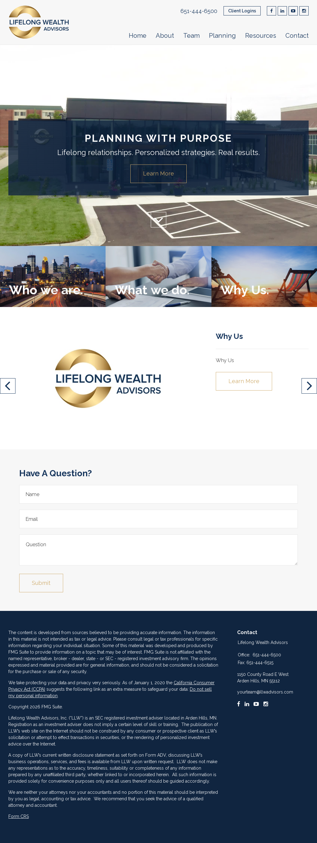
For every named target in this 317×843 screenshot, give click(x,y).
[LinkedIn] (247, 704)
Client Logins (242, 10)
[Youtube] (256, 704)
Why (245, 290)
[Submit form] (41, 583)
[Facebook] (238, 704)
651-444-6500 (198, 11)
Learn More (158, 173)
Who (46, 290)
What (152, 290)
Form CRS (18, 816)
